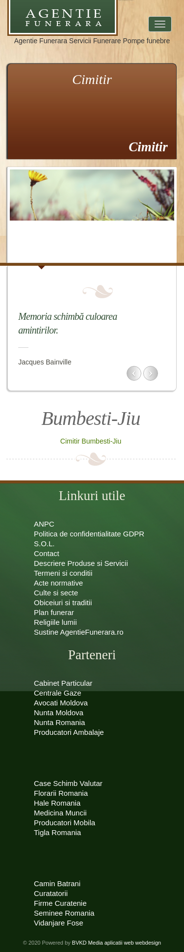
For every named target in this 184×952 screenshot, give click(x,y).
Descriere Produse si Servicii (81, 563)
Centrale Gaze (57, 693)
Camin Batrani (57, 883)
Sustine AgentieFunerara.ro (79, 632)
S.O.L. (44, 543)
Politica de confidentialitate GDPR (89, 534)
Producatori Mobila (64, 822)
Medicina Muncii (60, 813)
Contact (46, 553)
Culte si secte (56, 592)
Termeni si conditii (63, 573)
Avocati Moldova (61, 703)
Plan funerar (54, 612)
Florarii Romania (61, 793)
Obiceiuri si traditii (63, 602)
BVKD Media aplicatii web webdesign (116, 943)
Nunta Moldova (58, 712)
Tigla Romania (57, 832)
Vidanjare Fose (58, 923)
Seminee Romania (64, 913)
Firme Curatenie (60, 903)
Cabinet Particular (63, 683)
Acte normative (58, 583)
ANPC (44, 524)
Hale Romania (57, 803)
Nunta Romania (59, 722)
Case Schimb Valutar (68, 783)
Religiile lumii (55, 622)
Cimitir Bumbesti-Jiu (90, 441)
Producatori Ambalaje (69, 732)
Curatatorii (51, 893)
